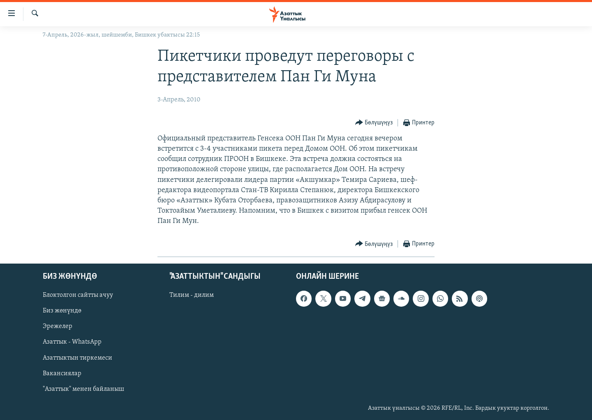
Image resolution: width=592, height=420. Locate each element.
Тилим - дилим (191, 295)
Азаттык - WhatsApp (72, 342)
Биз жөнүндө (62, 311)
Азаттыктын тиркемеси (77, 357)
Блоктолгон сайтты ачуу (78, 295)
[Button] (374, 123)
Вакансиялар (62, 373)
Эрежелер (57, 326)
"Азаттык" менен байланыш (83, 389)
